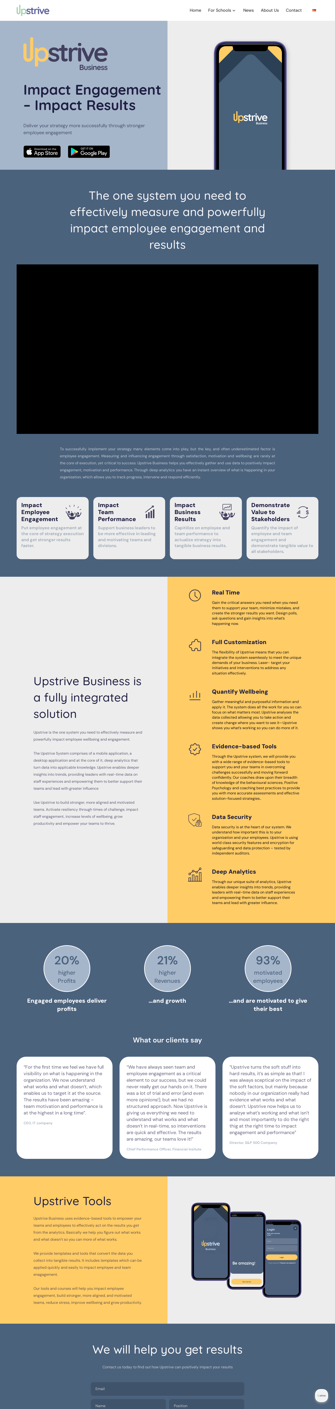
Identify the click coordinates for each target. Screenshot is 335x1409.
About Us (270, 10)
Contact (294, 10)
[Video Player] (167, 349)
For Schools (222, 10)
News (248, 10)
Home (195, 10)
